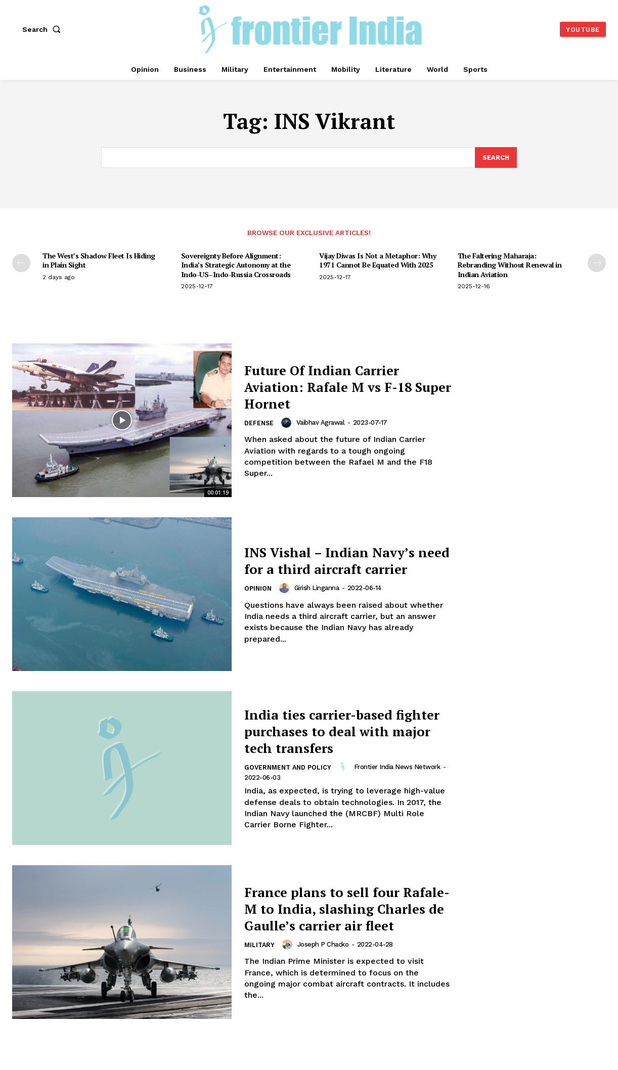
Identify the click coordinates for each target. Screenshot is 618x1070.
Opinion (258, 597)
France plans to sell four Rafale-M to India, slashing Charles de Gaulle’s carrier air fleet (344, 908)
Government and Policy (289, 768)
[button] (43, 29)
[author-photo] (288, 423)
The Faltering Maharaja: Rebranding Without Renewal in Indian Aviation (510, 265)
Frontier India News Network (401, 767)
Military (260, 954)
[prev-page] (21, 263)
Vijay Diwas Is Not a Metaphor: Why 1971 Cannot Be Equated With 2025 (377, 260)
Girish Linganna (317, 596)
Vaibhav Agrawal (321, 422)
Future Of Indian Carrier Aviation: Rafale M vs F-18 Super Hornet (341, 386)
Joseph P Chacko (324, 953)
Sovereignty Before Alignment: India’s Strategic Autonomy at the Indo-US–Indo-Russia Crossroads (236, 265)
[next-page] (597, 263)
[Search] (495, 157)
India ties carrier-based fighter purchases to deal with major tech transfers (338, 730)
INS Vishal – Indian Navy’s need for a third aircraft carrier (341, 560)
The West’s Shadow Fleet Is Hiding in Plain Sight (98, 260)
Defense (259, 423)
